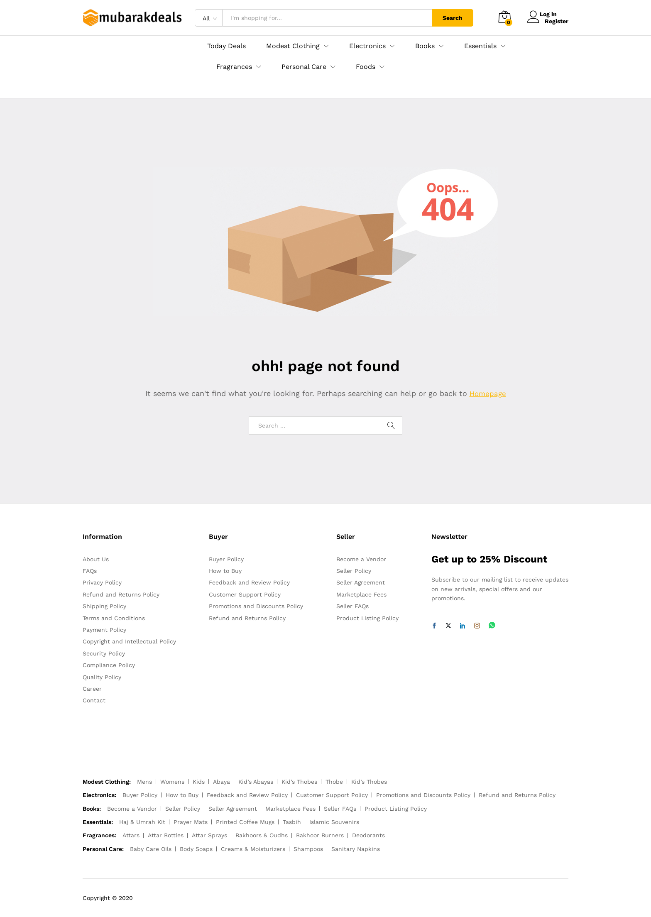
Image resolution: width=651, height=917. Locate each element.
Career (92, 688)
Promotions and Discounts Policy (256, 606)
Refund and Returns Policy (121, 594)
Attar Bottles (166, 835)
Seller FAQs (352, 606)
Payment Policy (104, 629)
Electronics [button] (367, 46)
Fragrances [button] (234, 67)
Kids (199, 781)
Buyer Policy (226, 559)
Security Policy (104, 653)
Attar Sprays (209, 835)
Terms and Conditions (114, 618)
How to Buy (225, 570)
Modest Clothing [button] (293, 46)
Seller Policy (353, 570)
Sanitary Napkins (355, 849)
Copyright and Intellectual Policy (129, 641)
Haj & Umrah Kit (142, 822)
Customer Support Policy (245, 594)
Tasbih (292, 822)
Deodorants (368, 835)
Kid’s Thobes (299, 781)
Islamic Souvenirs (334, 822)
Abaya (221, 781)
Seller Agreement (360, 582)
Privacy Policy (102, 582)
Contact (94, 700)
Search (453, 18)
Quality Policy (102, 677)
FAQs (90, 570)
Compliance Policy (109, 665)
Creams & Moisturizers (253, 849)
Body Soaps (196, 849)
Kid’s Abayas (255, 781)
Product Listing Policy (367, 618)
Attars (131, 835)
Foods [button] (365, 67)
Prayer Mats (191, 822)
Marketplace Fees (361, 594)
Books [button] (425, 46)
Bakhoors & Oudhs (261, 835)
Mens (144, 781)
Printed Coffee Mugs (245, 822)
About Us (96, 559)
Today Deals (226, 46)
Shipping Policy (104, 606)
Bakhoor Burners (320, 835)
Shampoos (308, 849)
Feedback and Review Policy (249, 582)
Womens (172, 781)
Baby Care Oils (150, 849)
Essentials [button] (480, 46)
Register (556, 21)
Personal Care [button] (303, 67)
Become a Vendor (361, 559)
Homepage (488, 393)
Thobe (334, 781)
